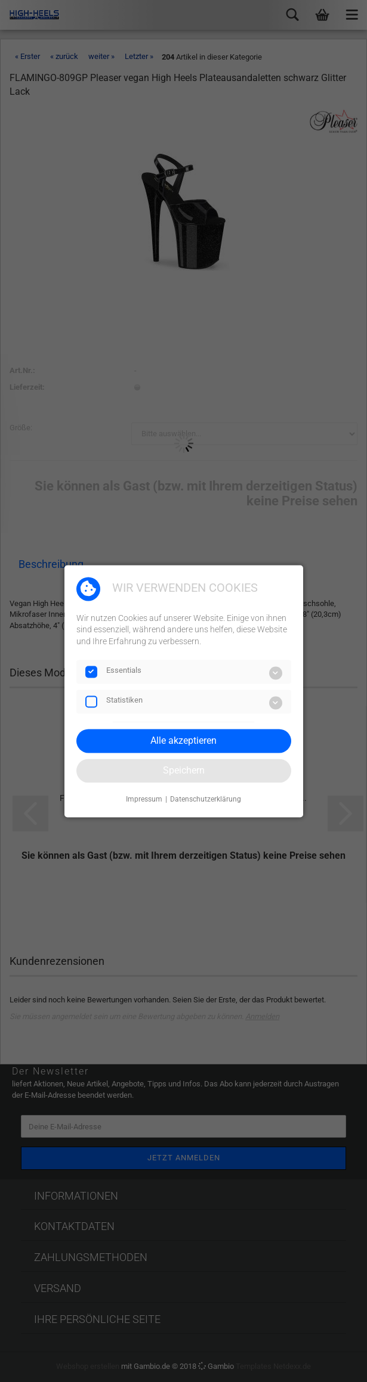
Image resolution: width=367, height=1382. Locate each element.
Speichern (184, 770)
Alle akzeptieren (183, 740)
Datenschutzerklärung (205, 800)
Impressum (144, 800)
